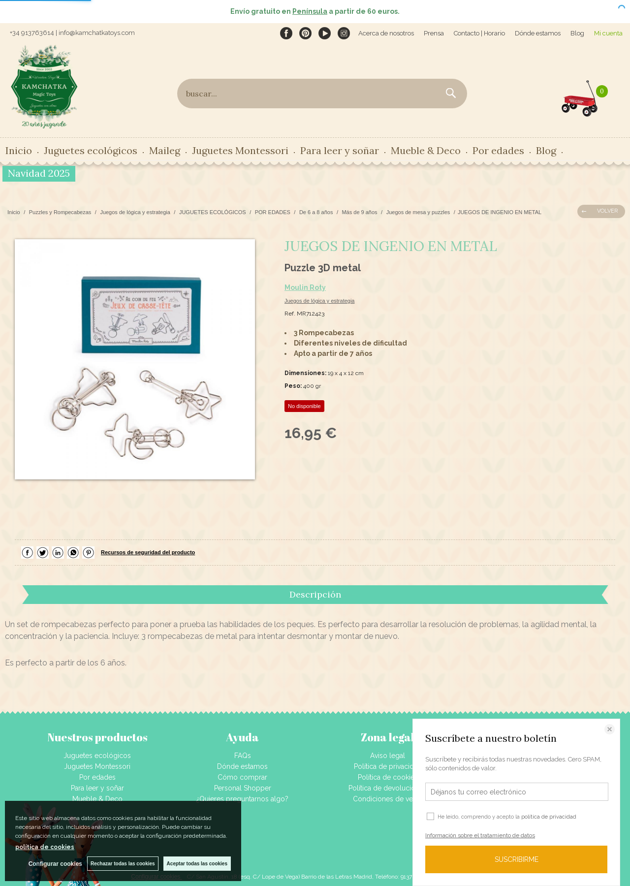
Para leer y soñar (339, 150)
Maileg (164, 150)
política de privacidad (548, 817)
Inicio (18, 150)
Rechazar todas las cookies (123, 863)
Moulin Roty (305, 287)
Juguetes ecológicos (90, 150)
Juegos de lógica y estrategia (319, 301)
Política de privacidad (388, 766)
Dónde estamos (538, 33)
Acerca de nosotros (386, 33)
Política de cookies (388, 777)
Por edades (498, 150)
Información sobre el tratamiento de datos (480, 835)
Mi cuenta (608, 33)
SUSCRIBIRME (516, 859)
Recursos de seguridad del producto (148, 552)
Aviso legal (387, 755)
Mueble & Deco (426, 150)
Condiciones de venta (387, 799)
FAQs (242, 755)
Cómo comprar (242, 777)
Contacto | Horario (479, 33)
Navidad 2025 (39, 173)
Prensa (434, 33)
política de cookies (44, 847)
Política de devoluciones (387, 788)
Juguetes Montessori (240, 150)
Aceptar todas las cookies (197, 863)
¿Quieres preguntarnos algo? (242, 799)
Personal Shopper (242, 788)
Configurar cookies (55, 863)
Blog (577, 33)
